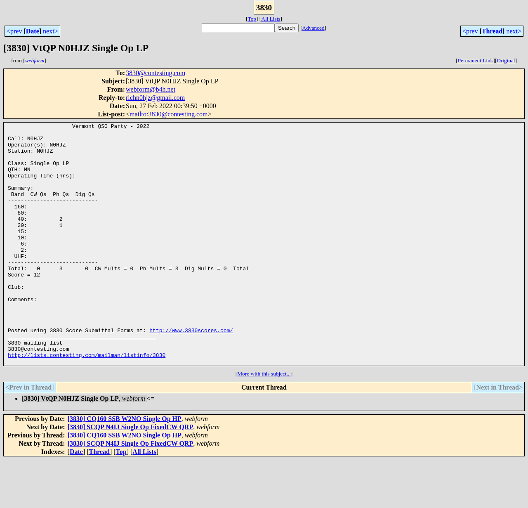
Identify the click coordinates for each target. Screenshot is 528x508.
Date (32, 31)
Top (252, 19)
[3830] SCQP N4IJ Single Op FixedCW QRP (130, 475)
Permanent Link (475, 60)
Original (506, 60)
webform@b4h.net (150, 89)
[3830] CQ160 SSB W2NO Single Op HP (125, 466)
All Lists (270, 19)
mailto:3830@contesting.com (168, 114)
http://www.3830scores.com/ (191, 372)
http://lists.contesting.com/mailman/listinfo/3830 (86, 402)
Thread (492, 31)
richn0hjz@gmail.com (155, 97)
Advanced (313, 28)
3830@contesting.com (155, 72)
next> (50, 31)
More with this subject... (264, 422)
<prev (14, 31)
